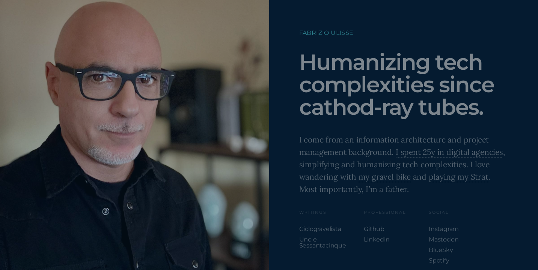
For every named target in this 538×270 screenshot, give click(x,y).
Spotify (439, 260)
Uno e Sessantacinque (322, 242)
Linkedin (376, 239)
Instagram (444, 228)
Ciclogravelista (320, 228)
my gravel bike (385, 177)
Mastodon (443, 239)
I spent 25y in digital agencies (449, 152)
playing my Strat (458, 177)
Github (374, 228)
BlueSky (441, 250)
